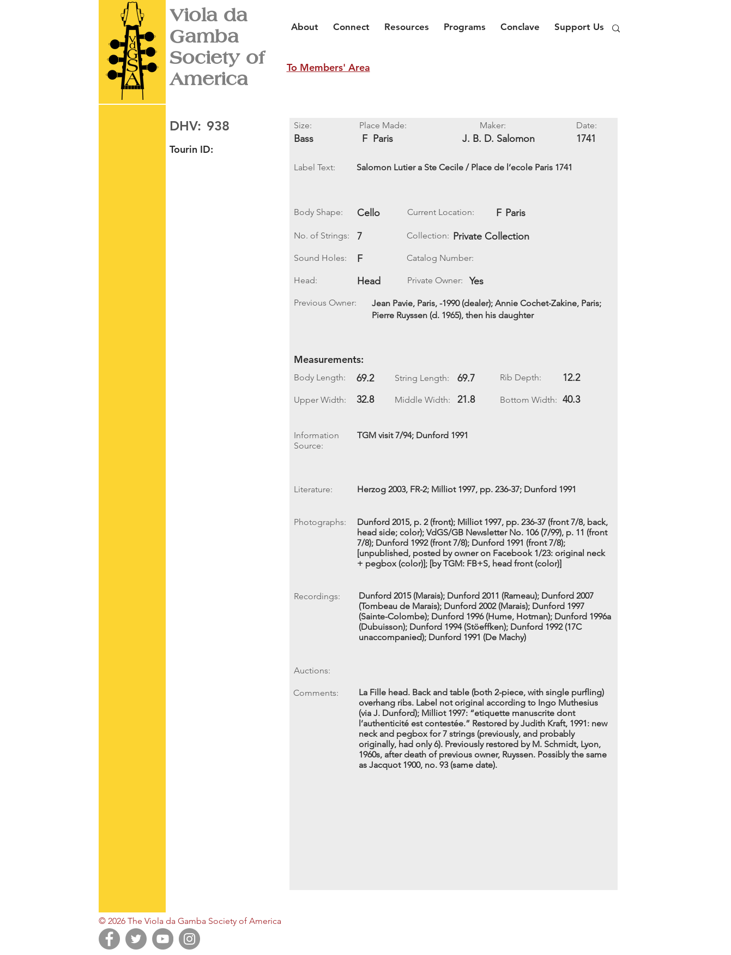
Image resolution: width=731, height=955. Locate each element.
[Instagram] (189, 939)
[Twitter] (136, 939)
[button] (308, 22)
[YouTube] (162, 939)
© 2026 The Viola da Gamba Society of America (190, 921)
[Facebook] (109, 939)
